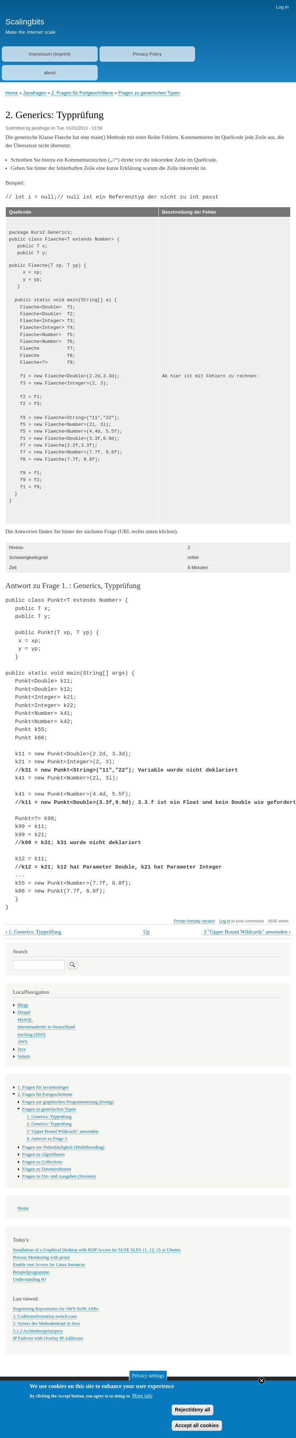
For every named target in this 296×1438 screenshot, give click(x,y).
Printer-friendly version (194, 921)
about (50, 72)
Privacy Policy (147, 54)
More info (142, 1398)
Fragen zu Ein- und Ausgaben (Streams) (59, 1176)
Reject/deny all (192, 1412)
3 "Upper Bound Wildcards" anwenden (247, 932)
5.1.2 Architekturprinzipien (38, 1331)
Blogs (23, 1004)
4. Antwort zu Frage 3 (47, 1138)
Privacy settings (148, 1378)
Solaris (24, 1056)
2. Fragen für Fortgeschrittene (82, 93)
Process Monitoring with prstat (41, 1257)
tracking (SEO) (32, 1034)
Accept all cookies (197, 1428)
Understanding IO (29, 1279)
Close (261, 1383)
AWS (22, 1041)
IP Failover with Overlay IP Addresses (48, 1338)
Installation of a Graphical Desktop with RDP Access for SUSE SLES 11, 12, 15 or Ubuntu (97, 1249)
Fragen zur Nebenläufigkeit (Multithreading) (63, 1147)
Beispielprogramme (31, 1272)
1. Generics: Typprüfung (33, 932)
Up (146, 932)
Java (22, 1049)
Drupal (24, 1012)
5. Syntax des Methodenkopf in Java (46, 1323)
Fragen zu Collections (42, 1161)
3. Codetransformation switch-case (45, 1316)
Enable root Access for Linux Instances (49, 1264)
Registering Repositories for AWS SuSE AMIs (55, 1308)
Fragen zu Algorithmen (43, 1154)
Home (11, 93)
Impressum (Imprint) (49, 54)
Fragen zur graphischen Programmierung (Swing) (68, 1101)
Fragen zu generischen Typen (149, 93)
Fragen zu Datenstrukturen (46, 1169)
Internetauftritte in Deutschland (46, 1026)
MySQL (25, 1019)
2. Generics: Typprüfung (49, 1123)
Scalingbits (24, 21)
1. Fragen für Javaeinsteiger (43, 1087)
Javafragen (34, 93)
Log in (282, 7)
